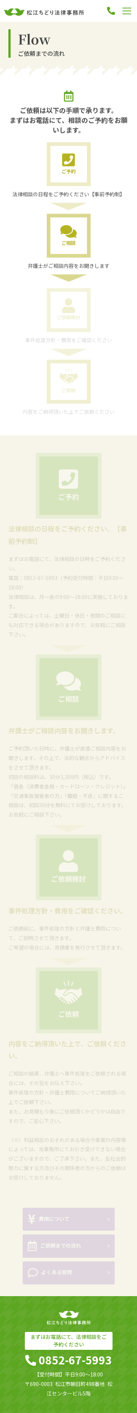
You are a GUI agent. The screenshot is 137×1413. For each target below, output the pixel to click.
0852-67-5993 (40, 578)
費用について (49, 1220)
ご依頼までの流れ (54, 1247)
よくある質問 (50, 1273)
